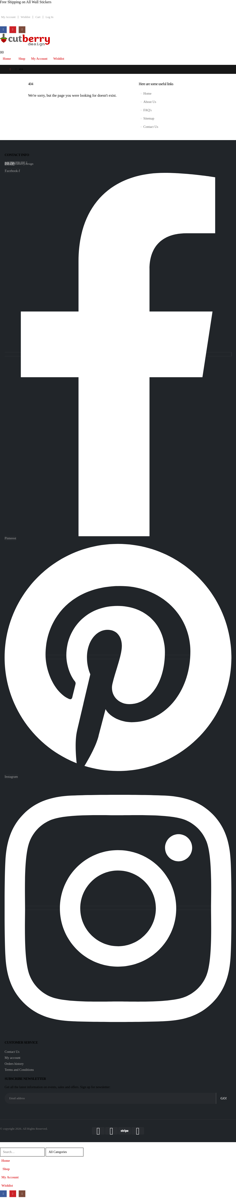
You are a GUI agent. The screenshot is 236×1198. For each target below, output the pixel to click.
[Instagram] (22, 29)
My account (12, 1058)
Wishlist (25, 17)
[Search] (89, 1152)
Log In (49, 17)
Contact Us (150, 127)
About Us (149, 102)
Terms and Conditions (19, 1070)
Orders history (14, 1064)
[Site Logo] (25, 40)
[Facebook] (3, 29)
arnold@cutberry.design (19, 163)
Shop (21, 58)
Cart (38, 17)
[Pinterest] (12, 29)
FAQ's (147, 110)
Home (7, 58)
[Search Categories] (64, 1152)
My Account (8, 17)
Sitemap (148, 118)
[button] (3, 1145)
